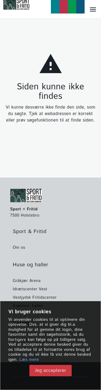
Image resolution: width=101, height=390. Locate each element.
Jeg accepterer (50, 370)
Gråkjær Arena (27, 281)
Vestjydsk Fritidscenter (35, 297)
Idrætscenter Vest (30, 289)
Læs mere (29, 360)
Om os (19, 247)
